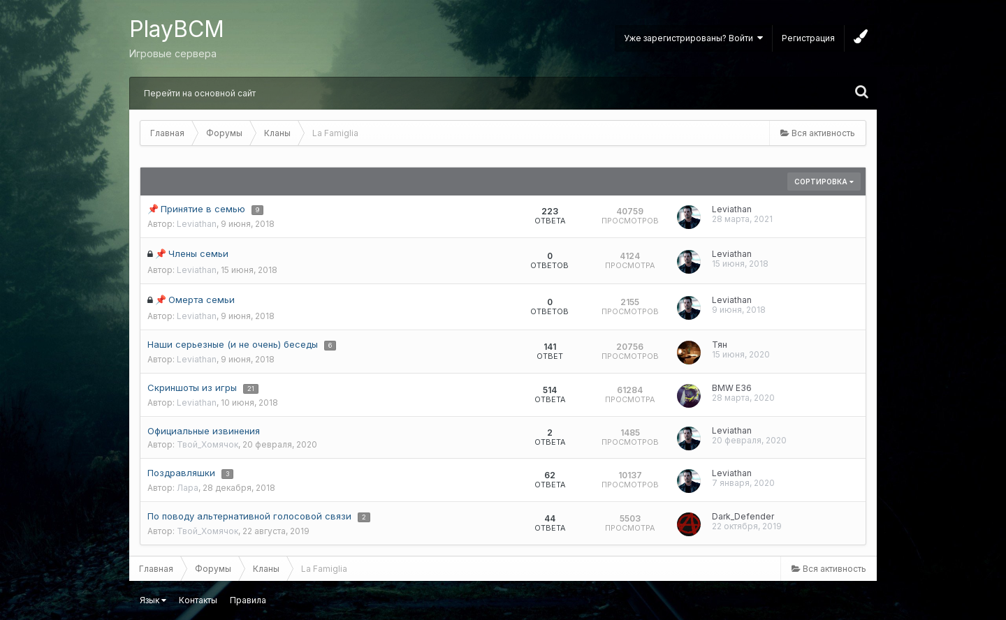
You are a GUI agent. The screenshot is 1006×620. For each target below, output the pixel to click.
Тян (719, 344)
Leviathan (197, 224)
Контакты (198, 600)
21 (250, 388)
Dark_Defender (743, 516)
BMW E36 (732, 388)
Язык (153, 600)
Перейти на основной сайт (200, 93)
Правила (248, 600)
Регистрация (808, 38)
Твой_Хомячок (207, 444)
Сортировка (824, 181)
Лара (187, 487)
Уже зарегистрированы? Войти (693, 38)
